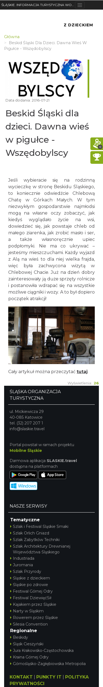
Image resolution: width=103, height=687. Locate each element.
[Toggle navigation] (80, 5)
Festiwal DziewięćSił (30, 597)
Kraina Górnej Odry (29, 657)
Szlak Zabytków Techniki (35, 539)
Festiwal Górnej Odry (31, 591)
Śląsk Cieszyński (26, 643)
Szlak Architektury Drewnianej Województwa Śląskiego (40, 549)
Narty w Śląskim (27, 611)
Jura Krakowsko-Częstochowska (42, 650)
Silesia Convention (29, 624)
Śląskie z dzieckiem (30, 578)
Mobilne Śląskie (26, 450)
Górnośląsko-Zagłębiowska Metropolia (48, 663)
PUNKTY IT (49, 677)
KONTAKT (21, 677)
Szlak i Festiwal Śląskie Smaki (39, 526)
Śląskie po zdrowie (29, 584)
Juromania (21, 564)
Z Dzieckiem (78, 24)
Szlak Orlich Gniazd (29, 533)
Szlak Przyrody (25, 571)
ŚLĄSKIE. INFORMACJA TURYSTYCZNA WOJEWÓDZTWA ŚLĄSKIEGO (38, 5)
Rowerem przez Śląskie (34, 617)
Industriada (22, 558)
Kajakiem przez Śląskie (33, 604)
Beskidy (19, 637)
